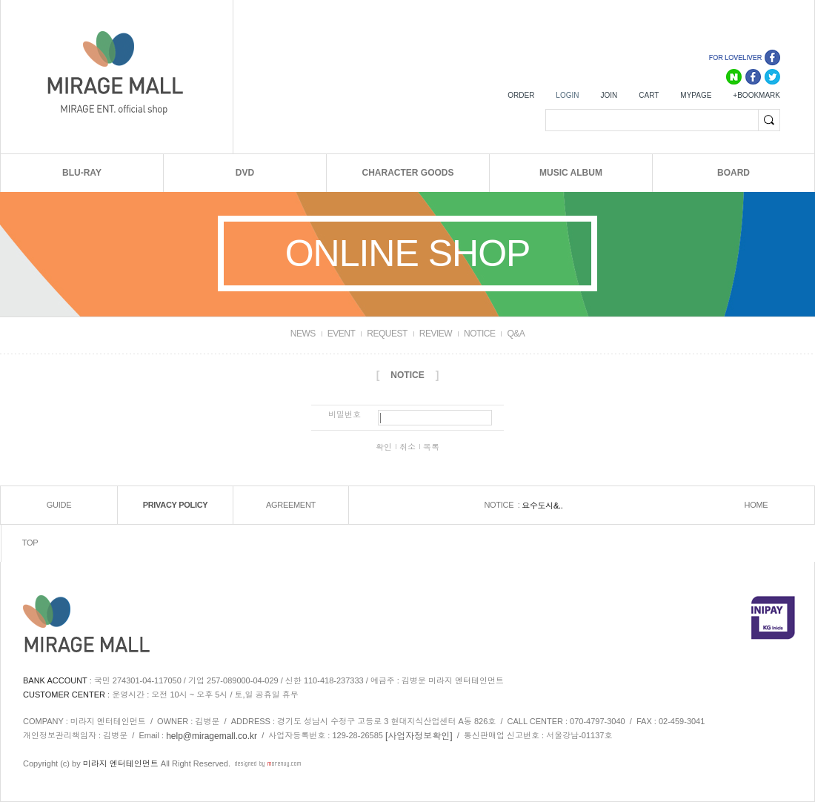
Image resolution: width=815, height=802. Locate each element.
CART (649, 95)
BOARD (733, 173)
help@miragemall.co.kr (211, 735)
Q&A (516, 333)
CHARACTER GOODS (407, 173)
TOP (30, 542)
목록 (431, 447)
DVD (245, 173)
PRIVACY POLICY (175, 504)
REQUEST (387, 333)
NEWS (303, 333)
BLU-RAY (82, 173)
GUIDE (59, 504)
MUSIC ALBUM (570, 173)
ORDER (521, 95)
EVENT (341, 333)
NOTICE (479, 333)
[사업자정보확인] (419, 735)
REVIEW (435, 333)
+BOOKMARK (756, 95)
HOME (756, 504)
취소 (407, 447)
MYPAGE (695, 95)
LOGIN (567, 95)
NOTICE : (503, 504)
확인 (384, 447)
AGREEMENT (291, 504)
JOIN (608, 95)
